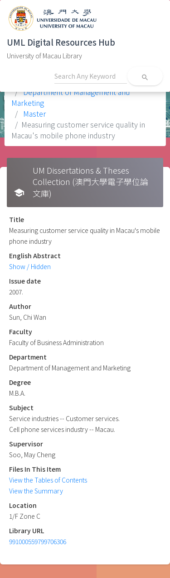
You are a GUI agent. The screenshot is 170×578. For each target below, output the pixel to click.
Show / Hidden (30, 266)
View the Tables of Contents (48, 479)
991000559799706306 (37, 541)
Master (33, 113)
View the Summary (36, 490)
